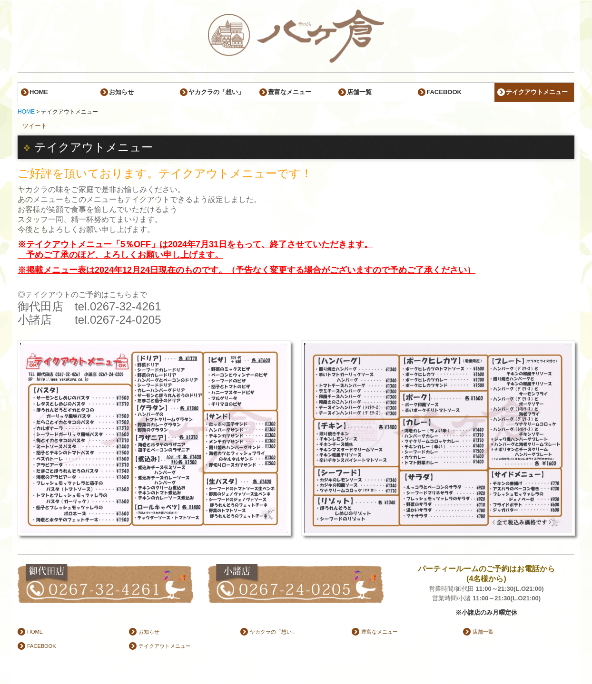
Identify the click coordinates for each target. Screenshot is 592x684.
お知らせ (121, 92)
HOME (39, 92)
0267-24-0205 (125, 319)
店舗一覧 (359, 92)
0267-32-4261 (125, 306)
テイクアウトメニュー (537, 92)
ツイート (34, 125)
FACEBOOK (444, 92)
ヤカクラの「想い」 (216, 92)
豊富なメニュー (289, 92)
